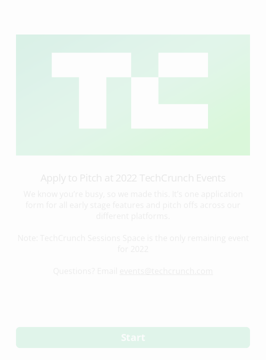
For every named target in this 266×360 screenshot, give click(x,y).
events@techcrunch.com (166, 271)
